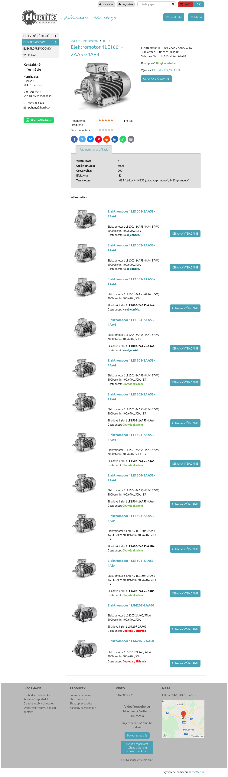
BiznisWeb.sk (196, 772)
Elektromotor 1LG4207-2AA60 (131, 605)
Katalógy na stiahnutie (83, 708)
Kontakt (28, 712)
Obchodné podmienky (37, 695)
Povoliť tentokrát (137, 735)
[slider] (105, 120)
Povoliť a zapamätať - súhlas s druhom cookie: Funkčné (137, 747)
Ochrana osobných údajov (39, 703)
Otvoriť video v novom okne (137, 760)
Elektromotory (41, 42)
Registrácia (126, 4)
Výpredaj (29, 55)
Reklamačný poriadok (36, 699)
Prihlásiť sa (106, 4)
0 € (198, 4)
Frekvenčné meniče (41, 36)
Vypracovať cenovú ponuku (40, 708)
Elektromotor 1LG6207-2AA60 (131, 641)
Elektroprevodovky (37, 48)
